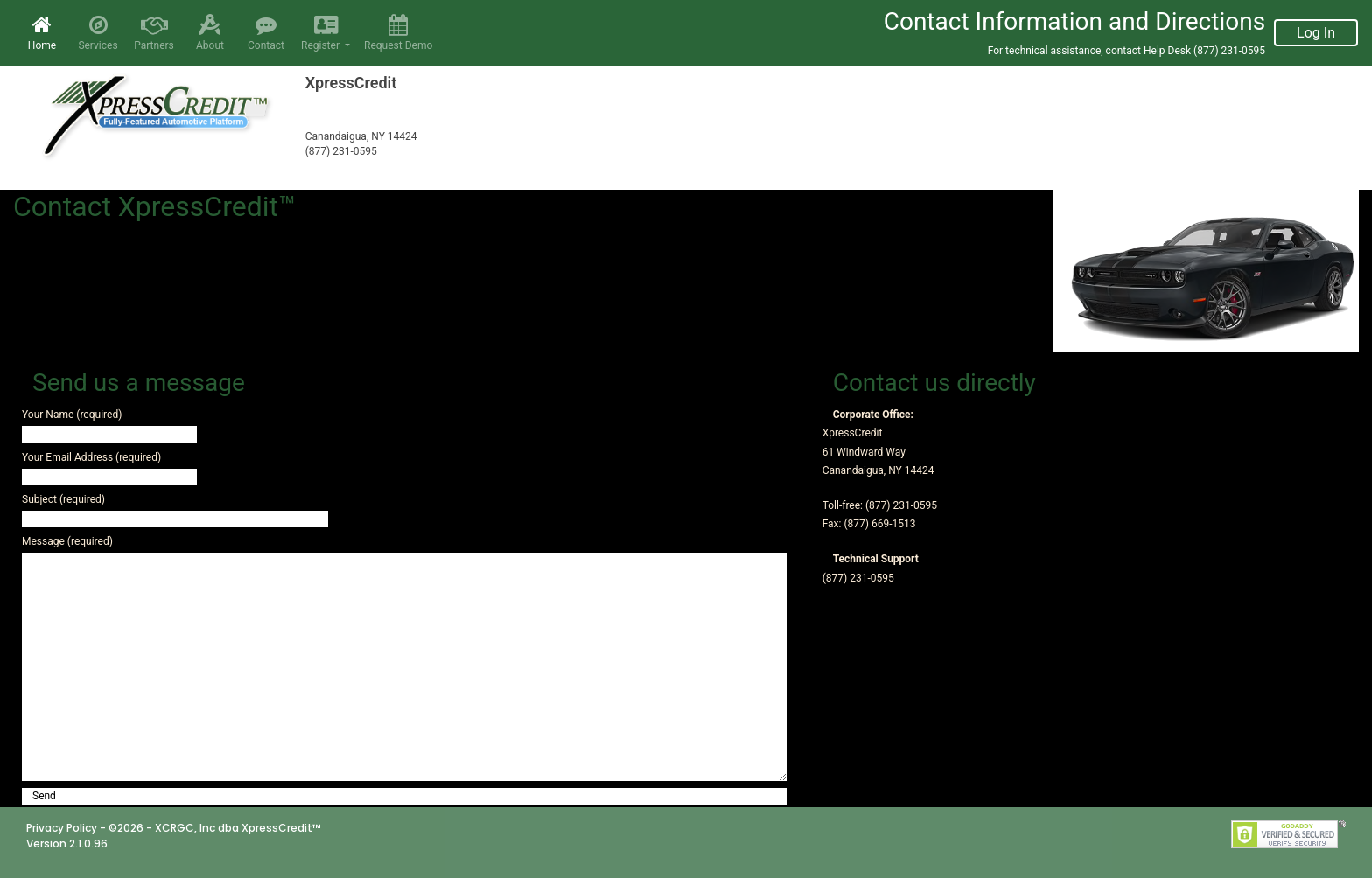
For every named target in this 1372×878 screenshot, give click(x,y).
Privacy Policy (61, 827)
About (210, 33)
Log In (1316, 32)
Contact (266, 33)
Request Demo (398, 33)
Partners (154, 33)
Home (45, 33)
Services (98, 33)
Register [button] (323, 33)
